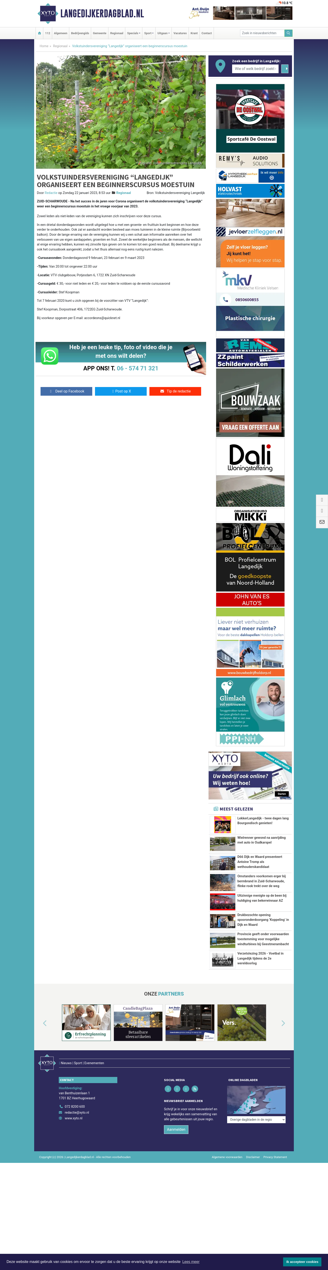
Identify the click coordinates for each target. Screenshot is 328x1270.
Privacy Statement (275, 1157)
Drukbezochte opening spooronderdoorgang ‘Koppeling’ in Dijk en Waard (263, 920)
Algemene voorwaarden (227, 1157)
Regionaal (116, 33)
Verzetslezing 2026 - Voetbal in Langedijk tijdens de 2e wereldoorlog (260, 958)
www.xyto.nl (73, 1118)
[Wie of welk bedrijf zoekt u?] (255, 69)
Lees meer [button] (191, 1262)
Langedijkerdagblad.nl (102, 13)
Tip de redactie (175, 391)
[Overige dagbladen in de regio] (256, 1119)
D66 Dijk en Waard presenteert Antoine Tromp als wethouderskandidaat (259, 862)
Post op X (121, 391)
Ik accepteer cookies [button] (302, 1262)
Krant (194, 33)
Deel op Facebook (66, 391)
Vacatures (180, 33)
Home (44, 46)
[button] (39, 1024)
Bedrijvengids (80, 33)
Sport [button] (147, 33)
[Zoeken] (288, 33)
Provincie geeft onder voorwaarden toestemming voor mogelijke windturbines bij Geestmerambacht (263, 939)
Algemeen (60, 33)
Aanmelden (176, 1129)
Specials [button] (132, 33)
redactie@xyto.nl (77, 1113)
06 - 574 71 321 (137, 368)
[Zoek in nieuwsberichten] (262, 33)
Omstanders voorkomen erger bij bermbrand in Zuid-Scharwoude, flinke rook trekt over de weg (261, 881)
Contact (207, 33)
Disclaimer (253, 1157)
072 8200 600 (75, 1107)
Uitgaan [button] (162, 33)
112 (47, 33)
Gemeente (99, 33)
